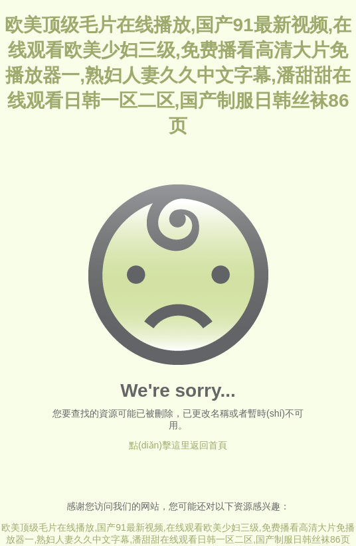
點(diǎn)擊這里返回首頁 (178, 445)
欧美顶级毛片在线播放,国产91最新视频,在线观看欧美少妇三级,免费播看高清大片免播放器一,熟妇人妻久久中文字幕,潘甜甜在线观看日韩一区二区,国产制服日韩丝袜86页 (178, 75)
